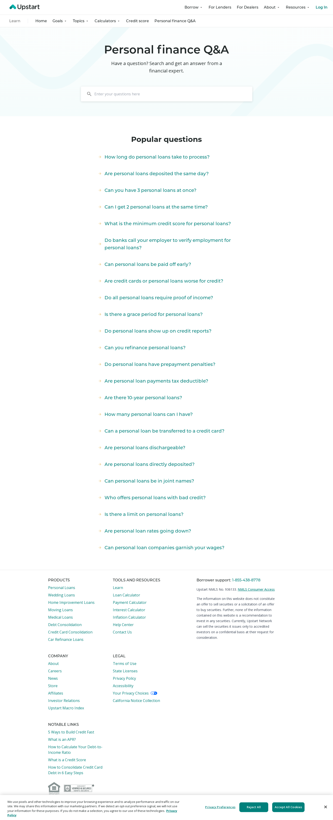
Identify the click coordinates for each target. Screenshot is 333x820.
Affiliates (55, 693)
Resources (298, 7)
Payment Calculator (130, 602)
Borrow (194, 7)
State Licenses (125, 670)
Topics (81, 21)
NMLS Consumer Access (256, 589)
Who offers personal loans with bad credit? (151, 497)
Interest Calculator (129, 609)
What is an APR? (62, 739)
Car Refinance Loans (65, 639)
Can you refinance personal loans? (141, 347)
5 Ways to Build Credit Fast (71, 732)
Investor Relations (64, 700)
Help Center (123, 624)
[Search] (166, 94)
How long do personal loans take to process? (153, 157)
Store (53, 685)
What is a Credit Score (67, 759)
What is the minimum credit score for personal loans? (164, 223)
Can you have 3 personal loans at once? (146, 190)
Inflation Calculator (129, 617)
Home (41, 21)
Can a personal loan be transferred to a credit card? (160, 431)
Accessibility (123, 685)
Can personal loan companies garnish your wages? (160, 547)
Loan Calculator (126, 595)
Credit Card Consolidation (70, 632)
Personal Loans (61, 587)
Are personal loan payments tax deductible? (152, 381)
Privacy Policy (124, 678)
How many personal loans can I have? (145, 414)
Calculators (107, 21)
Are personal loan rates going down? (144, 531)
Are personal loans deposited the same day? (153, 173)
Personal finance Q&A (175, 21)
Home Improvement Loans (71, 602)
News (53, 678)
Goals (59, 21)
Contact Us (122, 632)
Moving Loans (60, 609)
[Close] (326, 807)
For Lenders (220, 7)
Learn (14, 21)
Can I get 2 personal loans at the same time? (152, 207)
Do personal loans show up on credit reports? (154, 331)
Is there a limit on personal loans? (140, 514)
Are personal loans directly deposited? (145, 464)
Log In (321, 7)
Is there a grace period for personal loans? (150, 314)
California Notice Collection (136, 700)
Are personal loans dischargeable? (141, 447)
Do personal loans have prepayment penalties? (156, 364)
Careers (55, 670)
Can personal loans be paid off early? (144, 264)
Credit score (137, 21)
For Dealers (247, 7)
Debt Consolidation (65, 624)
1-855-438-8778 (246, 580)
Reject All (254, 807)
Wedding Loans (61, 595)
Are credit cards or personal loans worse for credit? (160, 281)
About (272, 7)
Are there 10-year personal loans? (139, 397)
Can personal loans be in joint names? (145, 481)
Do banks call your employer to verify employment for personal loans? (164, 243)
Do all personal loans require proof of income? (155, 297)
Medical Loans (60, 617)
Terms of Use (124, 663)
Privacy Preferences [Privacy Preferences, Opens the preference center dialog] (220, 807)
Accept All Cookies (288, 807)
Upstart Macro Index (66, 708)
